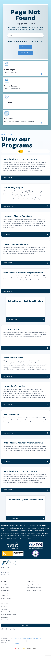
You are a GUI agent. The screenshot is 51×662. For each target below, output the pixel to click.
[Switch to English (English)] (18, 657)
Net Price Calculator (32, 650)
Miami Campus (5, 596)
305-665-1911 (9, 583)
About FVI (4, 594)
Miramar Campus (5, 599)
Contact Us (25, 56)
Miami (20, 160)
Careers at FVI (5, 629)
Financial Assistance (6, 607)
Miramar (30, 160)
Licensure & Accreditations (8, 623)
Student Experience (6, 602)
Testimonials (4, 604)
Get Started (36, 6)
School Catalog (27, 647)
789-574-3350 (25, 62)
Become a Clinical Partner (34, 599)
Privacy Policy (18, 647)
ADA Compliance (37, 647)
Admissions (4, 615)
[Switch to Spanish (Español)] (29, 657)
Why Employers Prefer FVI (34, 596)
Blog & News (4, 626)
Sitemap (17, 652)
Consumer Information (20, 650)
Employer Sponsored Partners (35, 594)
